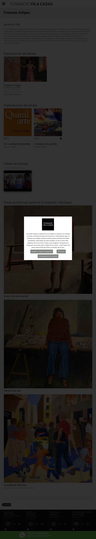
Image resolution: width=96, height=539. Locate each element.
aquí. (63, 239)
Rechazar (61, 243)
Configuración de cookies (48, 248)
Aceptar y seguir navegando (42, 243)
